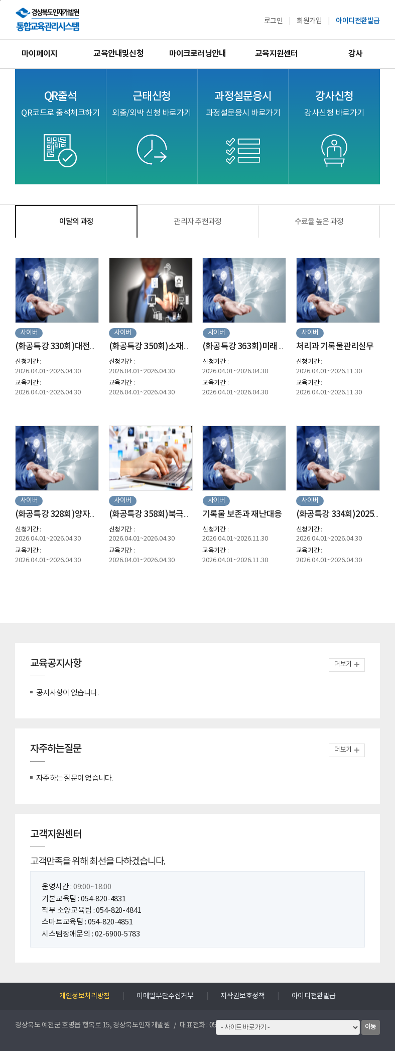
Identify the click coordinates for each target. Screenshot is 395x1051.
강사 (355, 54)
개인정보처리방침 (84, 996)
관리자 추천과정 (197, 222)
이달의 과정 (76, 222)
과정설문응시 (243, 104)
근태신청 (151, 104)
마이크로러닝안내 (197, 54)
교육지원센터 (276, 54)
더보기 (343, 664)
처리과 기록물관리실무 (335, 347)
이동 (370, 1027)
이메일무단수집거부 (165, 996)
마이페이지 (39, 54)
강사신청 (334, 104)
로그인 (273, 21)
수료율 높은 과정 (319, 222)
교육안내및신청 (118, 54)
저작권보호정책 (242, 996)
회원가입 (309, 21)
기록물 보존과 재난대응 (242, 514)
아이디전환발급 (358, 21)
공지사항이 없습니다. (67, 693)
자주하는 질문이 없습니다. (74, 778)
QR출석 (60, 104)
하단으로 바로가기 (0, 0)
